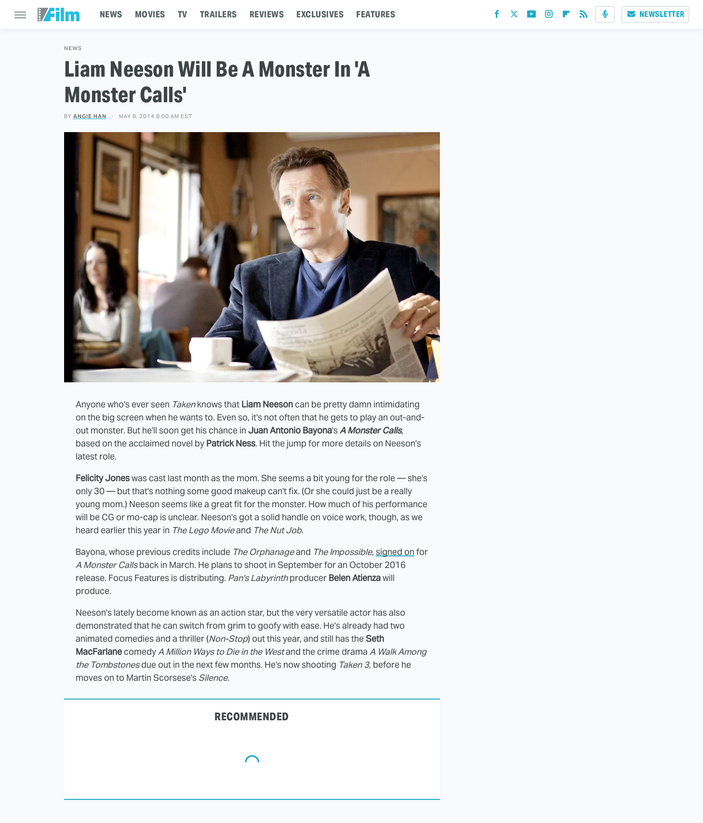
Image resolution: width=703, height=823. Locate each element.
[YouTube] (531, 16)
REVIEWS (267, 14)
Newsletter (655, 14)
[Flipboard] (566, 16)
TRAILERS (218, 14)
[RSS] (583, 16)
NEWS (111, 14)
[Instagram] (549, 16)
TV (182, 14)
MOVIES (150, 14)
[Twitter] (514, 16)
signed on (395, 551)
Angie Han (89, 116)
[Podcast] (605, 14)
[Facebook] (496, 16)
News (73, 48)
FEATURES (375, 14)
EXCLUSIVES (320, 14)
